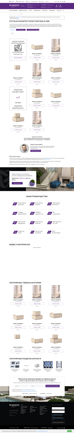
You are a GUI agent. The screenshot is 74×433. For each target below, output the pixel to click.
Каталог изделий (13, 10)
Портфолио (44, 10)
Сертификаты (52, 10)
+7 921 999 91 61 (30, 7)
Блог (40, 411)
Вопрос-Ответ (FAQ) (43, 410)
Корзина (60, 6)
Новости (41, 409)
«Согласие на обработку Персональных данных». (28, 389)
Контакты (59, 10)
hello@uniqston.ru (43, 7)
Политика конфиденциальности (12, 415)
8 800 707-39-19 (30, 4)
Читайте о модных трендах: (33, 29)
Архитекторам (41, 1)
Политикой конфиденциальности (41, 431)
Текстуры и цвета (21, 29)
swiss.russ (12, 29)
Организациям (34, 1)
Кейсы (47, 1)
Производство (37, 10)
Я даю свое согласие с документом (23, 389)
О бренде (11, 1)
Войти (57, 6)
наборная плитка (19, 17)
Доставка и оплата (20, 1)
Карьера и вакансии (43, 408)
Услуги (30, 10)
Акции (27, 1)
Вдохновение (42, 407)
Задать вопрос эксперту (35, 150)
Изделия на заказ (23, 10)
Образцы (41, 414)
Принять (69, 431)
